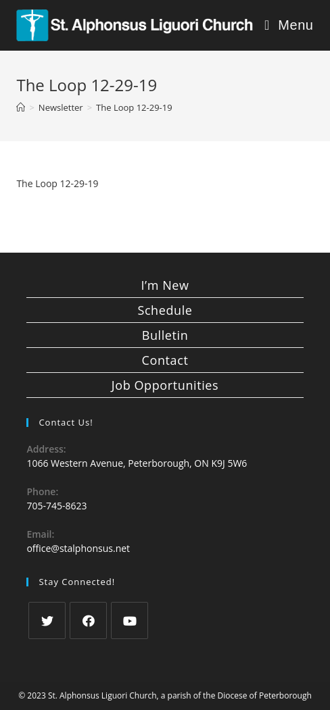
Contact (165, 360)
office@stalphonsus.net (78, 548)
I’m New (165, 285)
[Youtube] (129, 620)
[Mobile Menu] (289, 25)
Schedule (164, 310)
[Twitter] (47, 620)
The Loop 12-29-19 (57, 183)
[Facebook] (88, 620)
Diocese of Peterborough (265, 695)
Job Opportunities (165, 385)
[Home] (20, 107)
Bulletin (165, 335)
